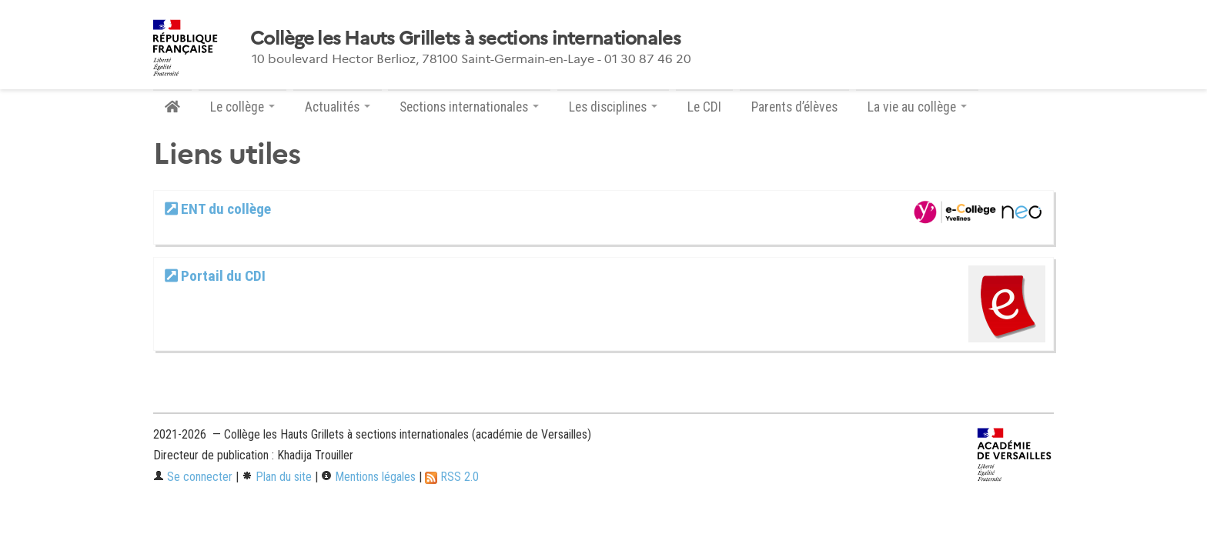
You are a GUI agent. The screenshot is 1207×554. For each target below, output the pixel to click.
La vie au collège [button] (917, 107)
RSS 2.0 (452, 476)
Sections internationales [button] (469, 107)
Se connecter (192, 476)
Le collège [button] (242, 107)
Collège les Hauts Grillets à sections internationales (465, 38)
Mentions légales (368, 476)
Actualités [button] (337, 107)
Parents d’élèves (794, 107)
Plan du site (277, 476)
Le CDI (704, 107)
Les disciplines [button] (613, 107)
